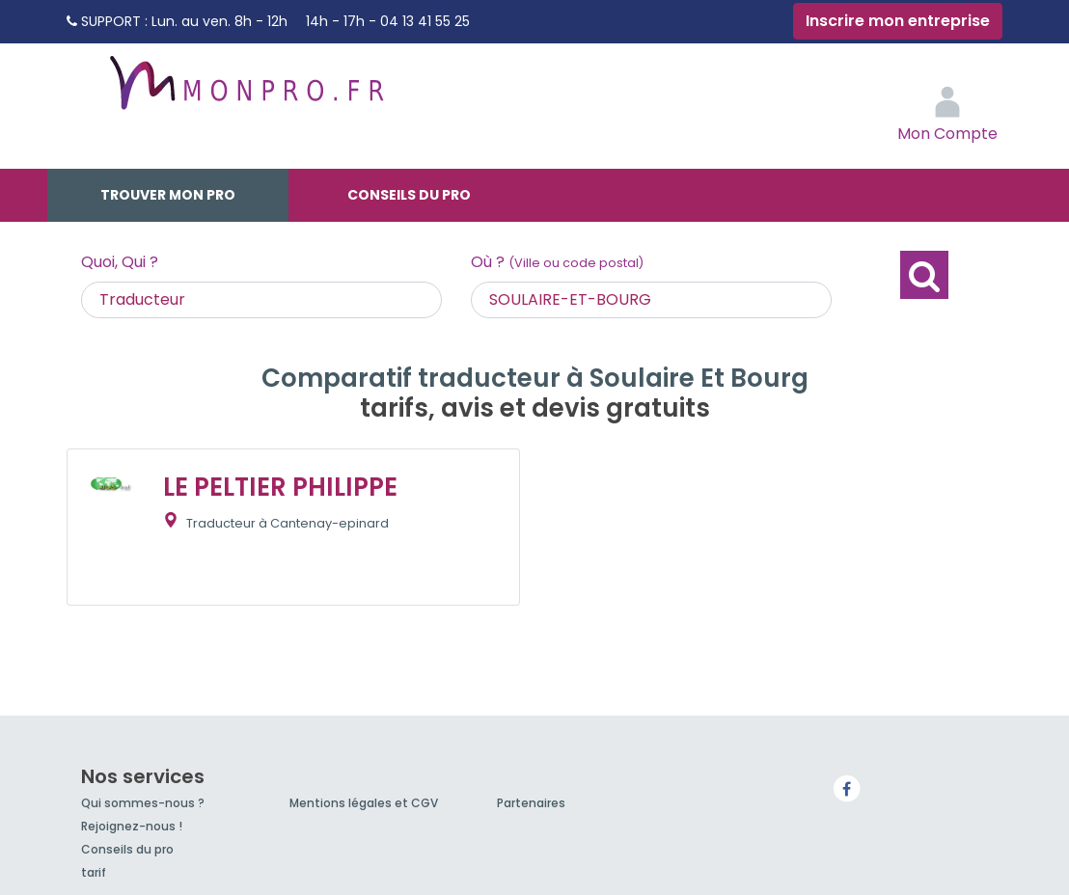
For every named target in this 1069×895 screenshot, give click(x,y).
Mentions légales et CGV (363, 803)
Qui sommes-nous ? (143, 803)
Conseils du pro (409, 194)
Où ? (557, 262)
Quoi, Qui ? (119, 262)
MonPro (245, 91)
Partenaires (531, 803)
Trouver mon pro (167, 194)
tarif (93, 872)
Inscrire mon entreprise (898, 21)
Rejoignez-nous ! (131, 826)
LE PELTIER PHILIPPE (280, 487)
